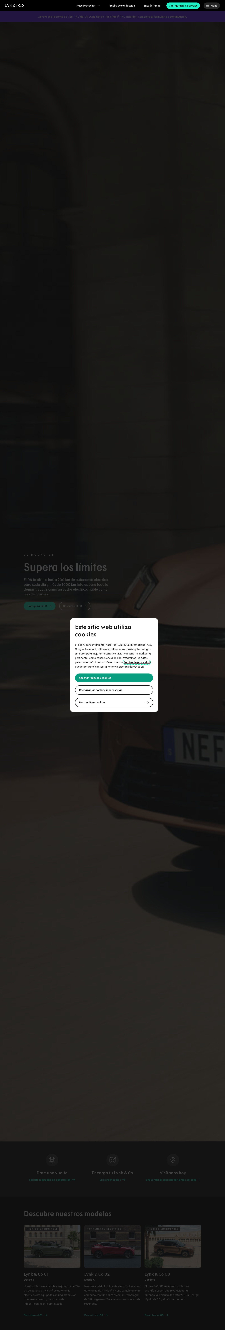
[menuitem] (88, 5)
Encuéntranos (152, 5)
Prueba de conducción (122, 5)
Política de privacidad (137, 662)
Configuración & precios (183, 5)
